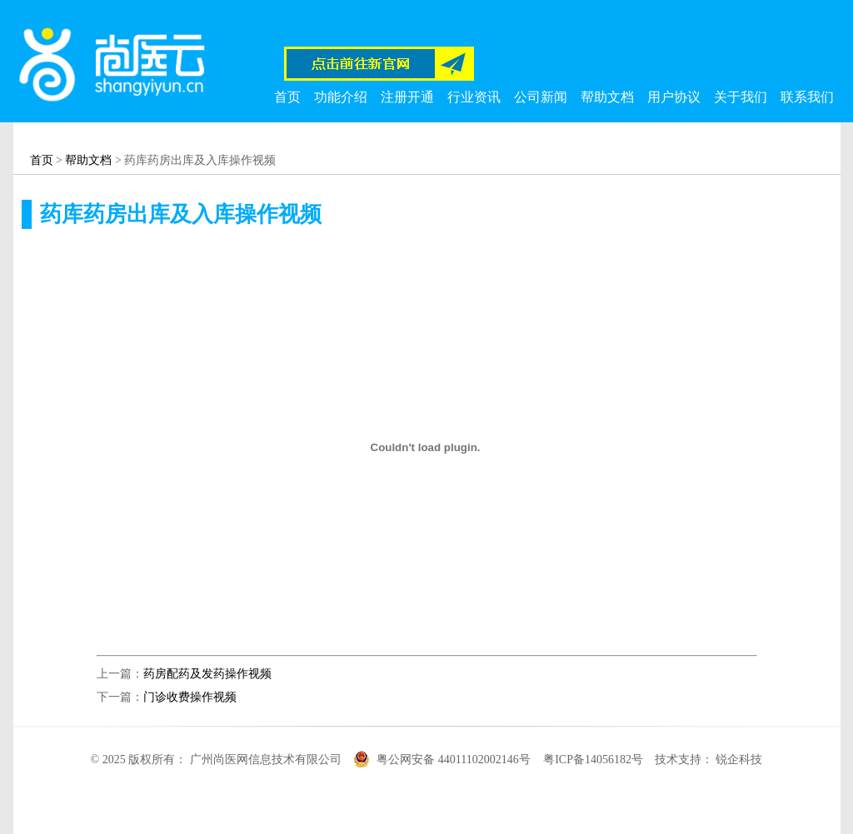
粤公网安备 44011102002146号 (455, 759)
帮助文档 (607, 97)
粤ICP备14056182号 (593, 759)
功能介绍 (340, 97)
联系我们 (807, 97)
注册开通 (407, 97)
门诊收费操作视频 (190, 697)
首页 (287, 97)
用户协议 (674, 97)
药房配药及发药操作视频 (207, 674)
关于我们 (740, 97)
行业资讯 (474, 97)
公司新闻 (540, 97)
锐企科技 (739, 759)
